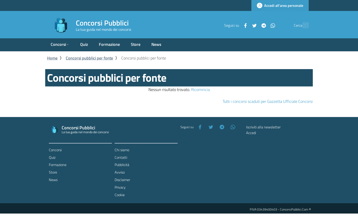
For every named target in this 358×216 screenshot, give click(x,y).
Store (53, 172)
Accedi (251, 132)
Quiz (52, 157)
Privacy (120, 187)
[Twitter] (244, 25)
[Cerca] (303, 25)
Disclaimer (122, 179)
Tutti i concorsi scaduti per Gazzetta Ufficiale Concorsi (268, 101)
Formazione (57, 164)
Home (52, 58)
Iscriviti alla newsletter (263, 127)
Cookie (120, 195)
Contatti (121, 157)
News (53, 179)
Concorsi (55, 150)
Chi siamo (122, 150)
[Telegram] (253, 25)
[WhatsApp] (262, 25)
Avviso (120, 172)
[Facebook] (235, 25)
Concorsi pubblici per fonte (89, 58)
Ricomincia (200, 89)
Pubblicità (122, 164)
